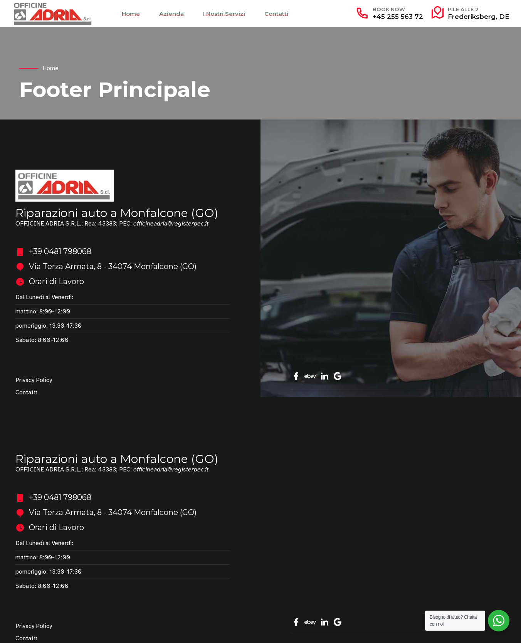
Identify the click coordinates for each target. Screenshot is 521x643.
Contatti (276, 13)
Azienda (171, 13)
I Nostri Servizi (224, 13)
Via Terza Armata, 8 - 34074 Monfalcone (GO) (113, 266)
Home (131, 13)
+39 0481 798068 (60, 251)
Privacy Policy (33, 380)
